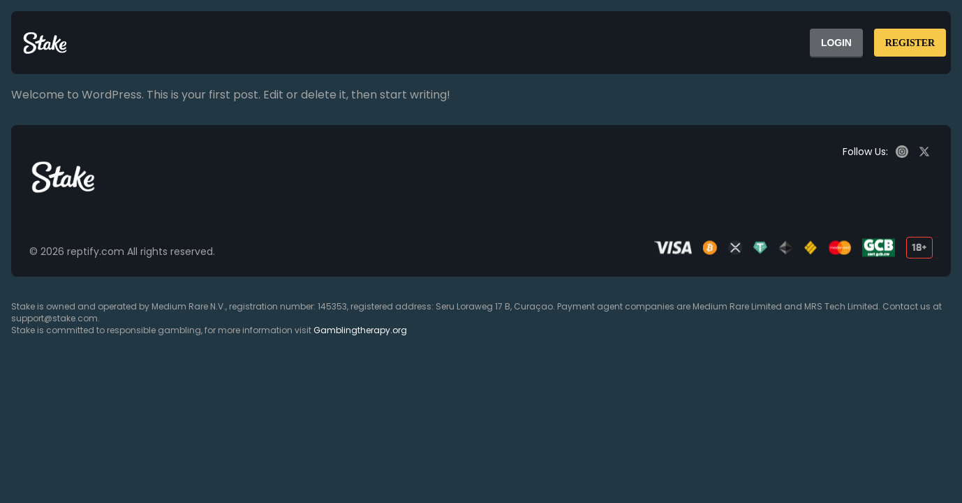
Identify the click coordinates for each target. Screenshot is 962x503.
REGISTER (910, 43)
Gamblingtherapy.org (360, 330)
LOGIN (836, 42)
